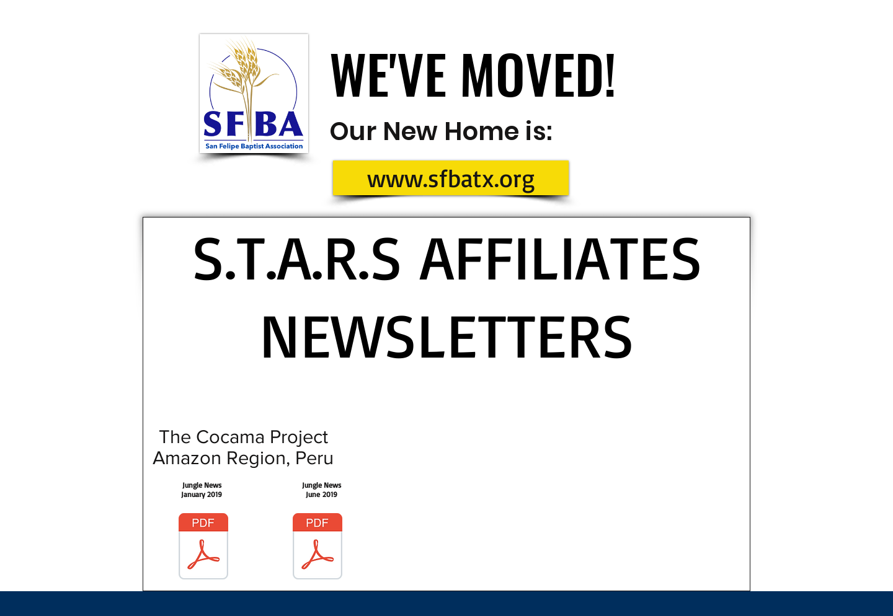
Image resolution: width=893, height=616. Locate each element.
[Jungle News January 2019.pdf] (203, 547)
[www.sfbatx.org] (451, 178)
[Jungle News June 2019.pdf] (317, 547)
